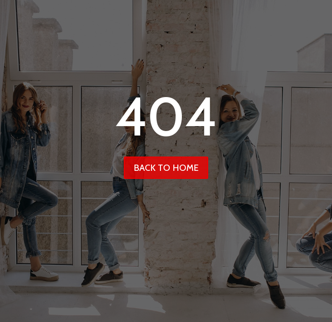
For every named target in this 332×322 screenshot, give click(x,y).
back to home (166, 167)
